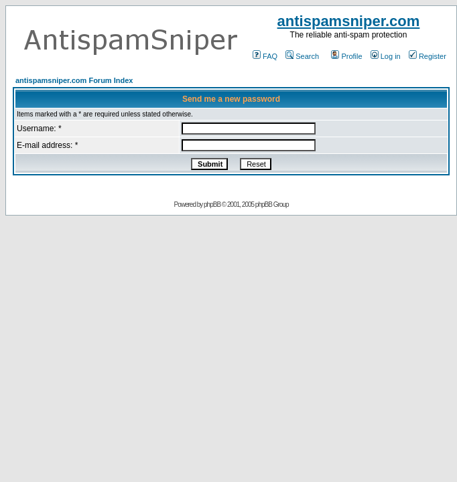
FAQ (265, 56)
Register (427, 56)
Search (302, 56)
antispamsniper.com (348, 21)
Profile (346, 56)
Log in (386, 56)
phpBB (212, 204)
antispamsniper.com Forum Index (74, 80)
